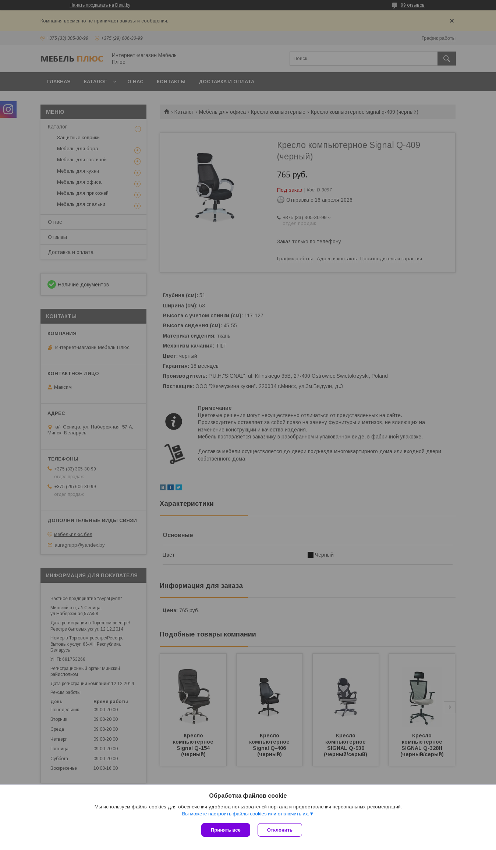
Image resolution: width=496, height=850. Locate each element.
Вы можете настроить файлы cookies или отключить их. (245, 814)
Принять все (226, 830)
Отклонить (280, 830)
